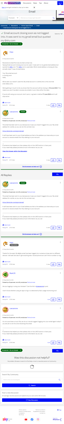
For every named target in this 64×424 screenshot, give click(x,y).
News (35, 3)
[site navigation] (2, 3)
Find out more (31, 120)
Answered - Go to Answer (11, 43)
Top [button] (60, 410)
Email (32, 11)
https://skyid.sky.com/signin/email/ (13, 131)
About (46, 3)
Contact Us (42, 413)
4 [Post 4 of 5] (5, 299)
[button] (60, 51)
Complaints (21, 413)
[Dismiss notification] (34, 7)
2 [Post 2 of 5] (5, 160)
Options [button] (57, 34)
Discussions (27, 3)
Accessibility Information (39, 411)
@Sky (11, 67)
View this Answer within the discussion (14, 151)
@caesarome (40, 286)
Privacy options (22, 409)
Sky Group (21, 414)
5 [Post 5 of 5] (5, 342)
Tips (40, 3)
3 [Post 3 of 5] (5, 264)
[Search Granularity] (13, 18)
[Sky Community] (12, 3)
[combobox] (35, 18)
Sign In (60, 3)
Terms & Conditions (40, 409)
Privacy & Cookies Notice (25, 411)
